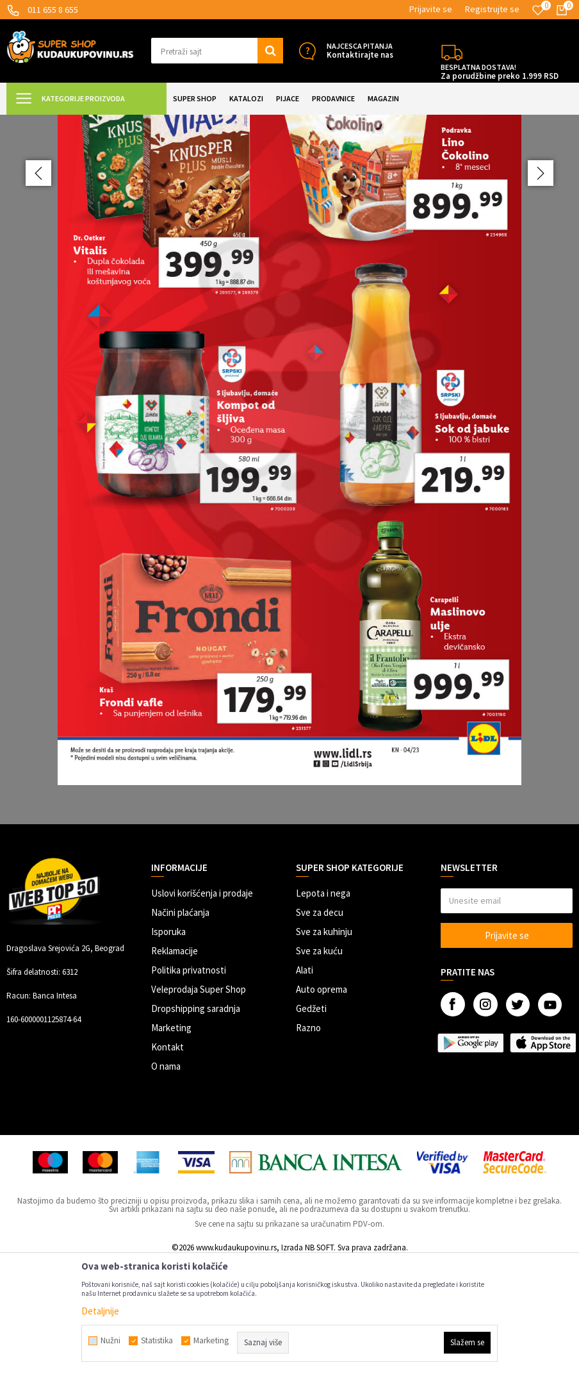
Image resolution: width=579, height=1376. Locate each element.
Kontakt (167, 1161)
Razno (308, 1142)
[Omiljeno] (538, 10)
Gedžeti (311, 1123)
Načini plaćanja (180, 1027)
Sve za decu (319, 1027)
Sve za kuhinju (324, 1046)
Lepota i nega (323, 1008)
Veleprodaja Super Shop (198, 1104)
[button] (217, 50)
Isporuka (168, 1046)
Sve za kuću (319, 1065)
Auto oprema (321, 1104)
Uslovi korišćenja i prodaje (202, 1008)
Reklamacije (174, 1065)
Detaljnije (100, 1311)
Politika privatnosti (188, 1085)
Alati (304, 1085)
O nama (166, 1181)
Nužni (110, 1340)
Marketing (171, 1142)
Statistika (157, 1340)
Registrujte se (492, 9)
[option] (289, 517)
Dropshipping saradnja (195, 1123)
